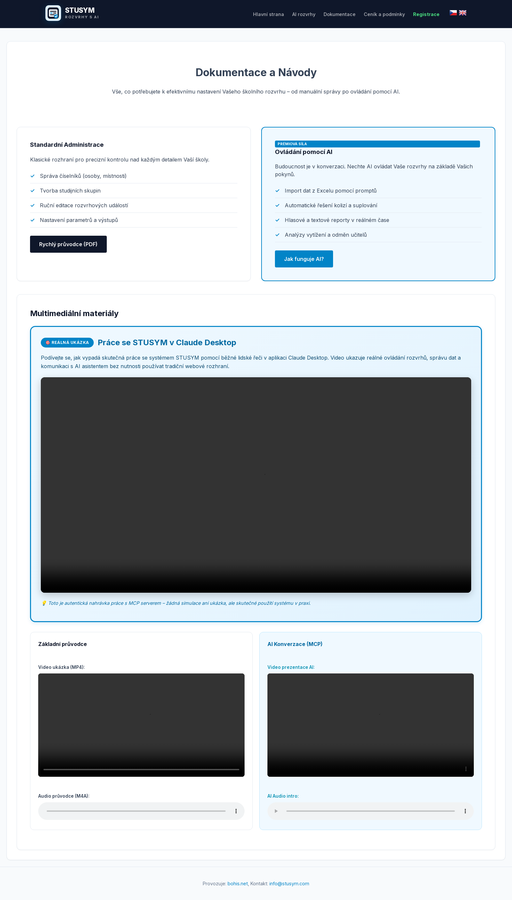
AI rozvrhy (303, 14)
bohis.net (238, 883)
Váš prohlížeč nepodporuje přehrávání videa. (256, 485)
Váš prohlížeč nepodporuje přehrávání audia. (141, 811)
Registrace (426, 14)
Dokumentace (340, 14)
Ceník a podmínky (384, 14)
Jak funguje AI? (304, 259)
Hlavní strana (268, 14)
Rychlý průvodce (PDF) (68, 244)
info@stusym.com (289, 883)
